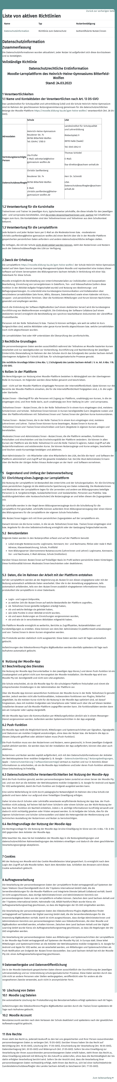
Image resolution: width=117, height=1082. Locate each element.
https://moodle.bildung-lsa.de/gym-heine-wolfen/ (60, 110)
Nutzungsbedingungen (101, 758)
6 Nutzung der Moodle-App (21, 661)
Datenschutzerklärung (76, 758)
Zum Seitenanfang (103, 1078)
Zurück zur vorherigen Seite (100, 11)
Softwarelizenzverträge (46, 762)
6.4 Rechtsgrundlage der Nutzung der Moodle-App (36, 824)
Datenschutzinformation (16, 31)
